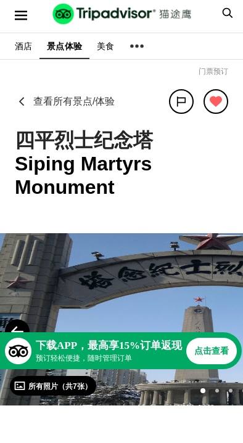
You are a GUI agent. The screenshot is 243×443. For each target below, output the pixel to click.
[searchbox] (225, 13)
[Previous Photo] (17, 331)
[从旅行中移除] (216, 101)
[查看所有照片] (53, 386)
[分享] (181, 101)
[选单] (21, 15)
